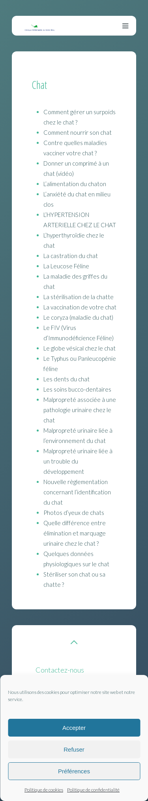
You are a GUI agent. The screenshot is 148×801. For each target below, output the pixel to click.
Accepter (74, 727)
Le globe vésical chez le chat (79, 348)
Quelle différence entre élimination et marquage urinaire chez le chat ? (74, 533)
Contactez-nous (60, 669)
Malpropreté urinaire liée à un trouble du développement (77, 461)
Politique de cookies (43, 790)
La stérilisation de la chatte (78, 296)
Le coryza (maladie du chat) (78, 317)
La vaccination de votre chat (79, 307)
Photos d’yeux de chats (73, 512)
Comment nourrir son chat (77, 132)
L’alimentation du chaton (74, 183)
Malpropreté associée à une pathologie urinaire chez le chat (79, 410)
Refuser (74, 749)
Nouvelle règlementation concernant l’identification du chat (77, 492)
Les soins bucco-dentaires (77, 389)
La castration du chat (70, 255)
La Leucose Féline (66, 266)
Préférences (74, 771)
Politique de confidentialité (93, 790)
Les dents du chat (66, 379)
